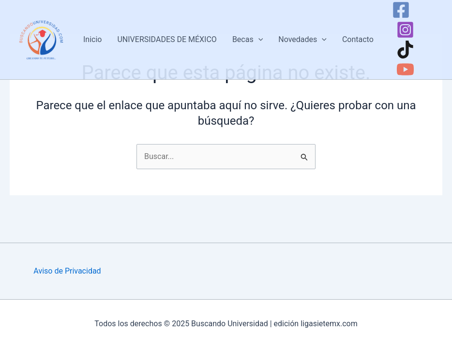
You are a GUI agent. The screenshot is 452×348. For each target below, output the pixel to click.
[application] (258, 39)
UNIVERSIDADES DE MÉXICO (166, 39)
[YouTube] (405, 69)
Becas (247, 39)
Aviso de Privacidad (67, 271)
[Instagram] (405, 30)
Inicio (92, 39)
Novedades (302, 39)
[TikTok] (405, 49)
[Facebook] (401, 10)
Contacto (358, 39)
